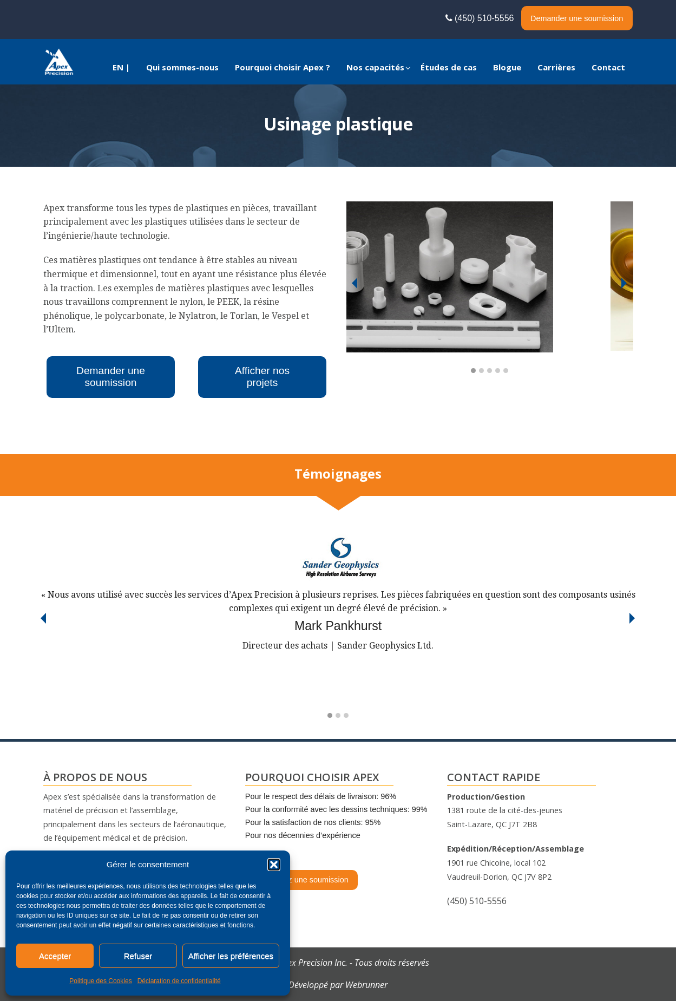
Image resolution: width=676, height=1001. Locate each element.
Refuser (138, 955)
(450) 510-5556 (482, 18)
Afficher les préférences (230, 955)
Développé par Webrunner (338, 985)
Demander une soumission (576, 18)
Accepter (55, 955)
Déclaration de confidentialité (179, 981)
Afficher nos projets (262, 376)
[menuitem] (121, 67)
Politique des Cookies (100, 981)
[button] (273, 864)
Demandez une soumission (301, 879)
